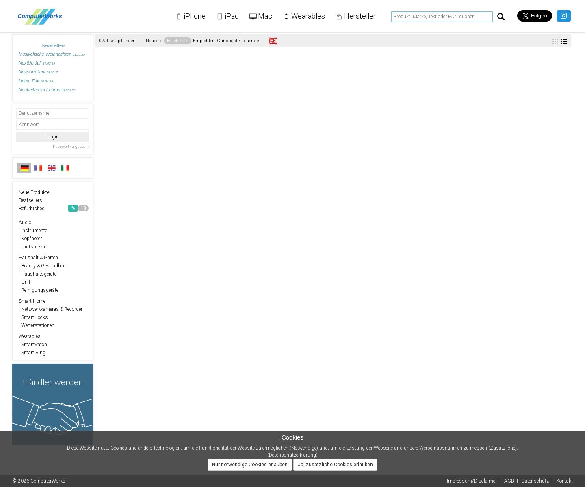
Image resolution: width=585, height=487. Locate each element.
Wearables (30, 336)
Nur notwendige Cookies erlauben (250, 465)
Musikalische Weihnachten (52, 54)
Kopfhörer (30, 238)
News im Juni (38, 71)
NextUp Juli (37, 62)
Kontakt (564, 481)
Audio (25, 222)
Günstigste (228, 40)
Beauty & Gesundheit (42, 266)
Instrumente (33, 230)
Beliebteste (177, 40)
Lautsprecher (34, 247)
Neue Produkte (34, 192)
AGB (509, 481)
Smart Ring (32, 353)
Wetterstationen (36, 325)
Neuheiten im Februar (47, 89)
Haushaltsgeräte (37, 274)
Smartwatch (33, 344)
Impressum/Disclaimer (472, 481)
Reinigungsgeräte (38, 290)
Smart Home (32, 301)
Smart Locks (33, 317)
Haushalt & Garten (38, 258)
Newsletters (53, 45)
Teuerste (250, 40)
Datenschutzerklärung (292, 455)
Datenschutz (535, 481)
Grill (24, 282)
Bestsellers (30, 200)
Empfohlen (204, 40)
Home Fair (36, 80)
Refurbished (54, 208)
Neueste (154, 40)
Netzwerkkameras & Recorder (50, 309)
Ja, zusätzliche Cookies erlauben (335, 465)
